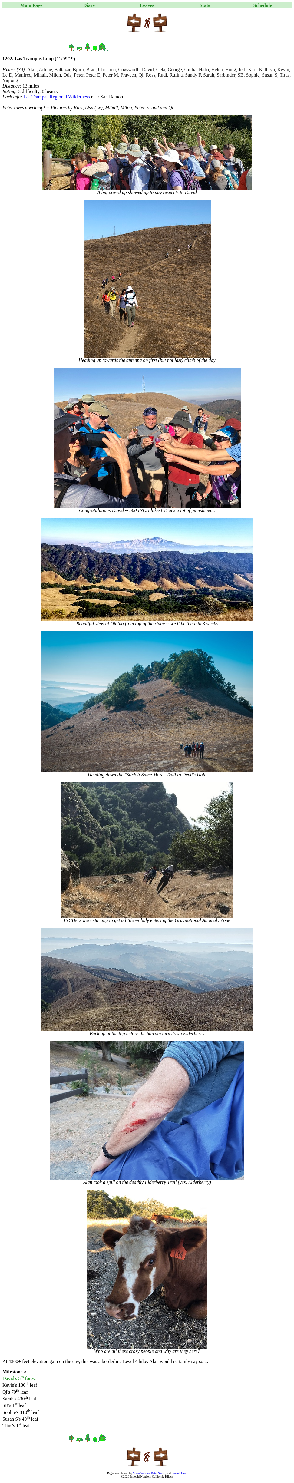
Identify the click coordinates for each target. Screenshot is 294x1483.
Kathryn (267, 69)
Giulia (190, 69)
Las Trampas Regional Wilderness (56, 96)
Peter (79, 75)
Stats (205, 5)
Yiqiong (10, 80)
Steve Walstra (141, 1473)
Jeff (242, 69)
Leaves (147, 5)
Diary (89, 5)
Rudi (162, 75)
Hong (230, 69)
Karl (252, 69)
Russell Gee (178, 1473)
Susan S (269, 75)
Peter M (110, 75)
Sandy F (193, 75)
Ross (150, 75)
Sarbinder (225, 75)
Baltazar (63, 69)
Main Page (31, 5)
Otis (67, 75)
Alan (32, 69)
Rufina (176, 75)
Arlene (45, 69)
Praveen (128, 75)
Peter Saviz (158, 1473)
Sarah (208, 75)
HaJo (204, 69)
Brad (91, 69)
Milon (55, 75)
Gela (160, 69)
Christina (107, 69)
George (175, 69)
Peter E (93, 75)
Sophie (252, 75)
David (148, 69)
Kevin (283, 69)
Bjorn (78, 69)
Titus (284, 75)
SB (241, 75)
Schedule (262, 5)
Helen (217, 69)
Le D (7, 75)
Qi (141, 75)
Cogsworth (128, 69)
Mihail (40, 75)
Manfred (23, 75)
